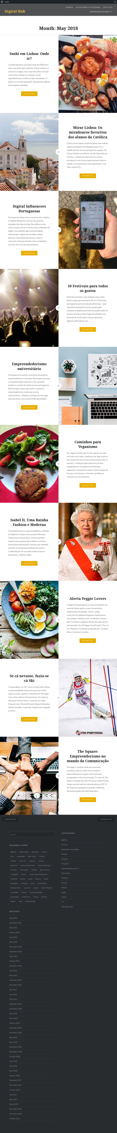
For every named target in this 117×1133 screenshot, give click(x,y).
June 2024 (13, 937)
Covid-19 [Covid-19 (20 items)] (22, 861)
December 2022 (15, 966)
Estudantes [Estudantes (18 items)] (24, 870)
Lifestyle (107, 7)
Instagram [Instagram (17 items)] (14, 874)
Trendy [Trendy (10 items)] (35, 897)
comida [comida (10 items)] (13, 861)
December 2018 (15, 1047)
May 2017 (13, 1095)
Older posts (10, 819)
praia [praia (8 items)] (33, 883)
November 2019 (15, 1033)
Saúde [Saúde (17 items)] (35, 888)
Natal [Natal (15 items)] (46, 879)
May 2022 (13, 975)
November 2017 (15, 1085)
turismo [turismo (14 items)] (44, 897)
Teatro (64, 897)
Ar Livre (64, 845)
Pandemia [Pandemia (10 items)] (14, 883)
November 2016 (15, 1114)
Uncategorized (67, 907)
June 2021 (13, 994)
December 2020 (15, 1004)
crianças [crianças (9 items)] (32, 861)
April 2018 (13, 1071)
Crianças (64, 859)
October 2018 (14, 1056)
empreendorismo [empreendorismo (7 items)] (44, 865)
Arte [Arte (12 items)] (12, 856)
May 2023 (13, 956)
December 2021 (15, 980)
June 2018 (13, 1061)
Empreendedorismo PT (101, 12)
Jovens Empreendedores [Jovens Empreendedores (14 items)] (38, 874)
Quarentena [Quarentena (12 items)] (42, 883)
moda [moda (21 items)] (30, 879)
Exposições (65, 873)
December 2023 (15, 947)
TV (62, 902)
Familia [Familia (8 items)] (34, 870)
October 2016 (14, 1118)
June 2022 (13, 971)
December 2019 (15, 1028)
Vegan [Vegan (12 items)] (13, 901)
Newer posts (106, 819)
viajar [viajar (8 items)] (20, 901)
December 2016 (15, 1109)
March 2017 (14, 1104)
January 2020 (14, 1023)
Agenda (69, 7)
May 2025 (13, 928)
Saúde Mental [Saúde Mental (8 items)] (46, 888)
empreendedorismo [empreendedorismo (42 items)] (27, 865)
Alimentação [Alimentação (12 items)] (24, 852)
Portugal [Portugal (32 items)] (24, 883)
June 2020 (13, 1013)
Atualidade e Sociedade (88, 7)
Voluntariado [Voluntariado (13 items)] (31, 901)
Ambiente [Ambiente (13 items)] (35, 852)
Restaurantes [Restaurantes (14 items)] (16, 888)
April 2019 (13, 1042)
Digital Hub (15, 11)
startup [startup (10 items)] (24, 892)
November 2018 (15, 1052)
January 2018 (14, 1076)
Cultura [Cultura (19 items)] (41, 861)
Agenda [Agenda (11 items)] (13, 852)
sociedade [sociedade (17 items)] (14, 892)
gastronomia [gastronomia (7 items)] (45, 870)
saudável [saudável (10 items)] (27, 888)
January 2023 (14, 961)
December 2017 (15, 1080)
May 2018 (13, 1066)
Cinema (64, 854)
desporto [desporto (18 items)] (14, 865)
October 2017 (14, 1090)
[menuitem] (2, 2)
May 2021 (13, 999)
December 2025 (15, 923)
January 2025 (14, 932)
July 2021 (13, 990)
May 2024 (13, 942)
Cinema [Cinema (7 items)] (42, 856)
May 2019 (13, 1037)
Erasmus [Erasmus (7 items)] (14, 870)
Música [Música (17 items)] (38, 879)
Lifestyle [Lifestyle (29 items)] (14, 879)
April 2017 (13, 1099)
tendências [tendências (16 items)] (26, 897)
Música (64, 887)
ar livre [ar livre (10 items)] (44, 852)
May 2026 (13, 918)
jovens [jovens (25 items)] (23, 874)
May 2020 (13, 1018)
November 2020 (15, 1009)
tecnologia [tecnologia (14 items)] (15, 897)
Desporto (65, 864)
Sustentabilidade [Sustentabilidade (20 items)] (36, 892)
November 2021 (15, 985)
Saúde (63, 892)
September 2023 (15, 951)
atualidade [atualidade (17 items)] (21, 856)
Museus (64, 883)
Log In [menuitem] (7, 2)
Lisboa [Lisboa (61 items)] (22, 879)
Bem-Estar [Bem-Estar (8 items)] (32, 856)
